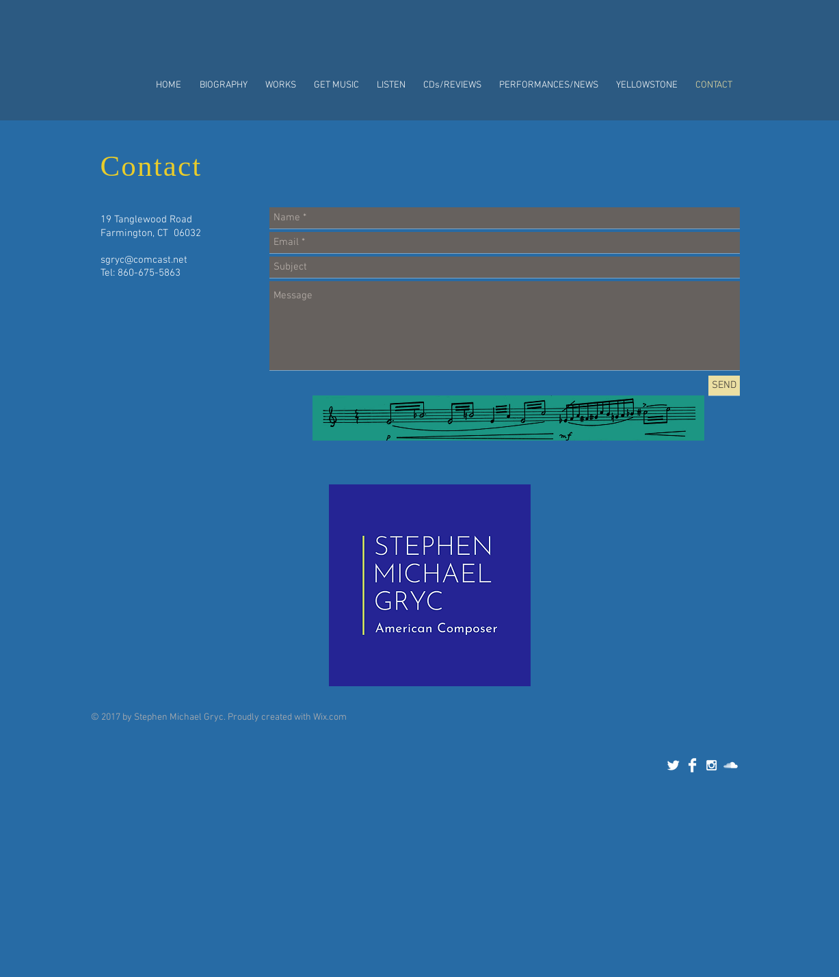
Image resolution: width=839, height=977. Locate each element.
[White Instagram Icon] (711, 765)
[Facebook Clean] (692, 765)
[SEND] (724, 385)
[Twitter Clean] (673, 765)
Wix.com (330, 717)
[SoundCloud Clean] (730, 765)
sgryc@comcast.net (144, 260)
